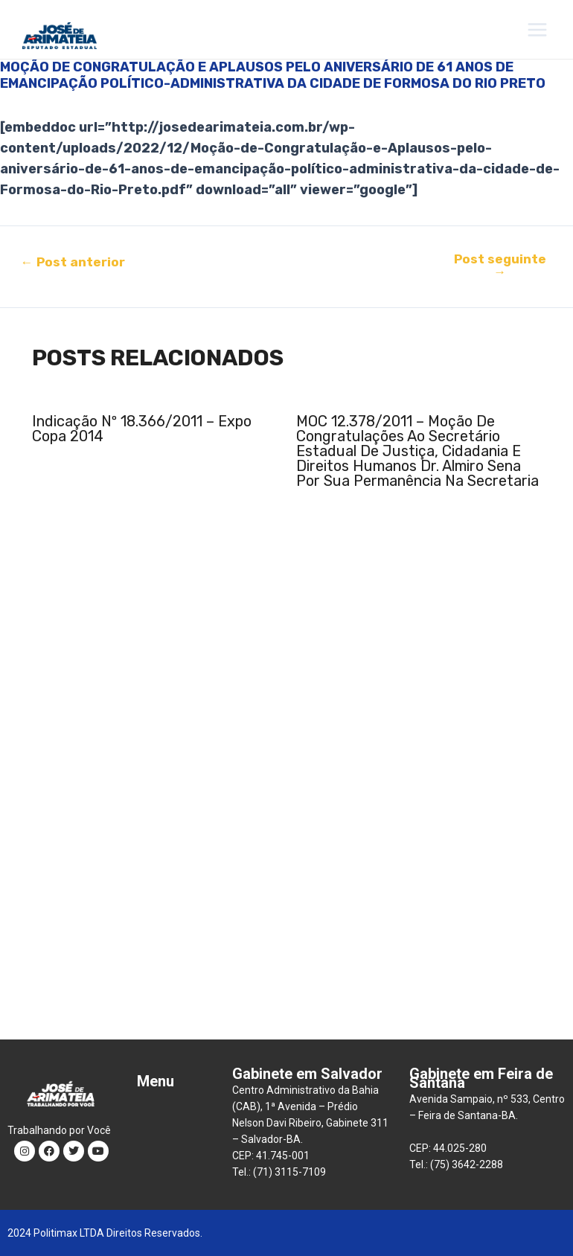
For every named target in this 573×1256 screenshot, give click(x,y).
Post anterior (73, 262)
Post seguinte (500, 265)
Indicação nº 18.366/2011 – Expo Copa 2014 (142, 428)
